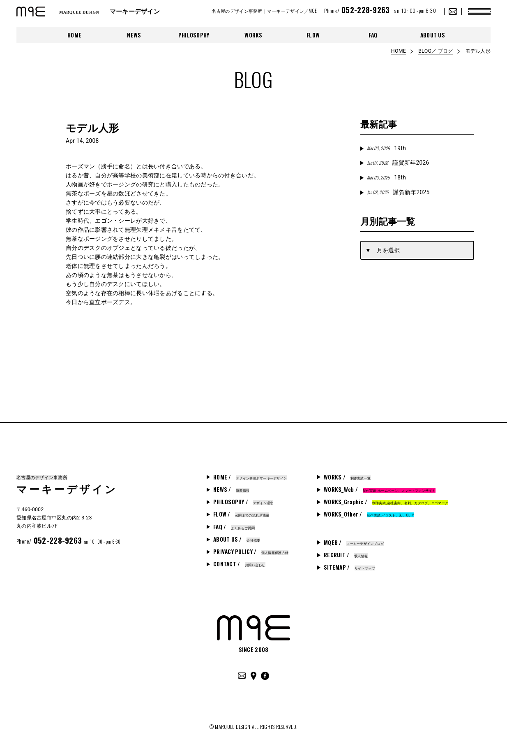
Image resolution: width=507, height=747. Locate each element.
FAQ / (234, 527)
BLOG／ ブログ (435, 51)
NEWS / (231, 489)
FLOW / (241, 514)
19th (386, 148)
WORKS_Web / (380, 489)
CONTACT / (239, 564)
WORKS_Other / (369, 514)
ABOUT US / (236, 539)
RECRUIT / (346, 555)
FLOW (313, 35)
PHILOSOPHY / (243, 502)
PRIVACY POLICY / (250, 551)
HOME (74, 35)
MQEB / (354, 542)
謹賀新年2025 (398, 192)
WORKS (253, 35)
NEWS (134, 35)
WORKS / (347, 477)
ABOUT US (432, 35)
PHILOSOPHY (194, 35)
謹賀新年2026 (398, 162)
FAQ (373, 35)
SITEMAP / (349, 567)
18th (386, 177)
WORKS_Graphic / (386, 502)
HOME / (250, 477)
